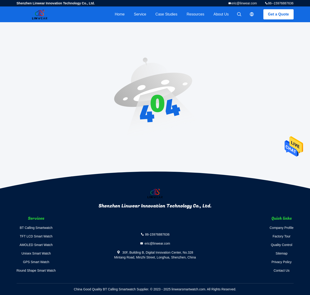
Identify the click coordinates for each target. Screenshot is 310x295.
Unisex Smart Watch (36, 253)
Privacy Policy (281, 262)
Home (120, 14)
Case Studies (166, 14)
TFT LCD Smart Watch (36, 236)
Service (140, 14)
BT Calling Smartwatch (36, 228)
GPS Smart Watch (36, 262)
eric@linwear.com (244, 3)
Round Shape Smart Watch (36, 270)
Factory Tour (282, 236)
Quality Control (281, 245)
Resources (195, 14)
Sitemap (281, 253)
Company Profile (282, 228)
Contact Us (281, 270)
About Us (221, 14)
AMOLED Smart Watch (36, 245)
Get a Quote (278, 14)
